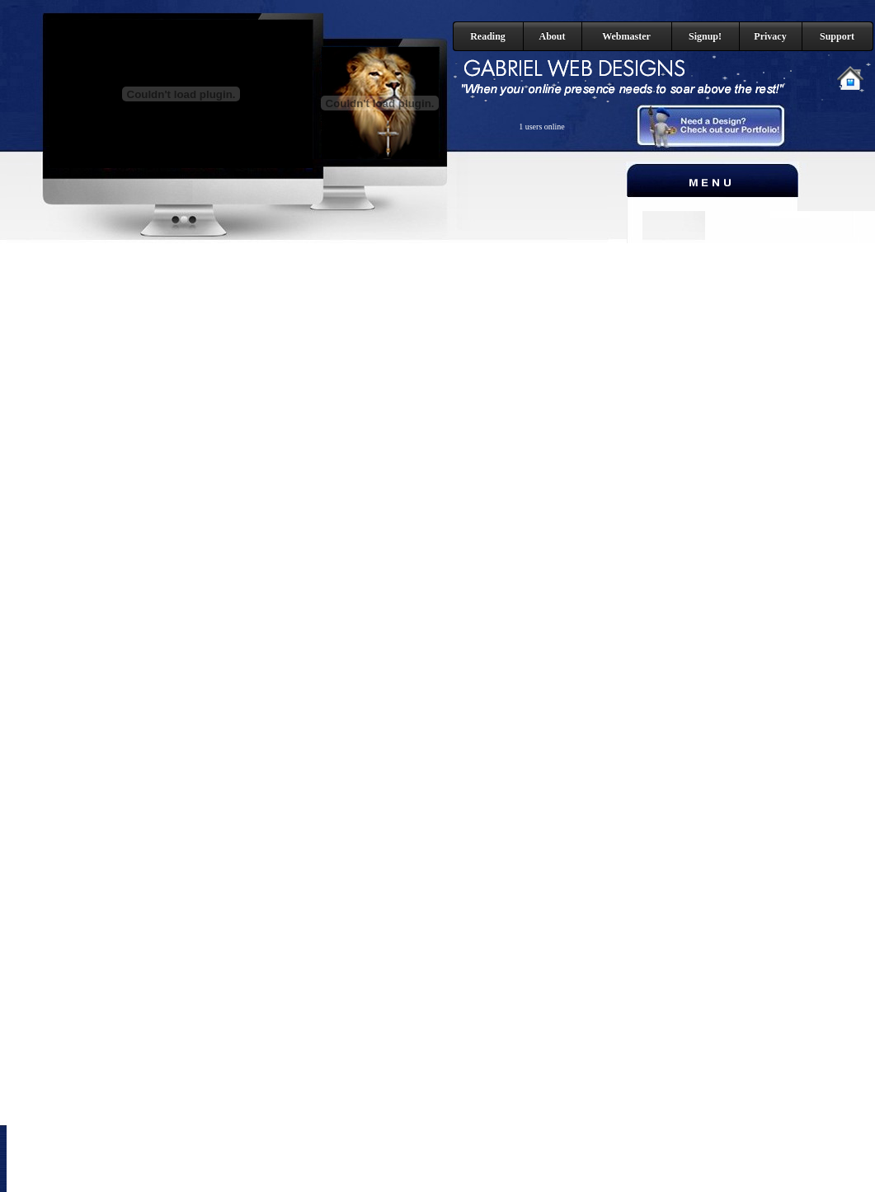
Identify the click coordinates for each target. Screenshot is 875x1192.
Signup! (705, 36)
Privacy (770, 36)
